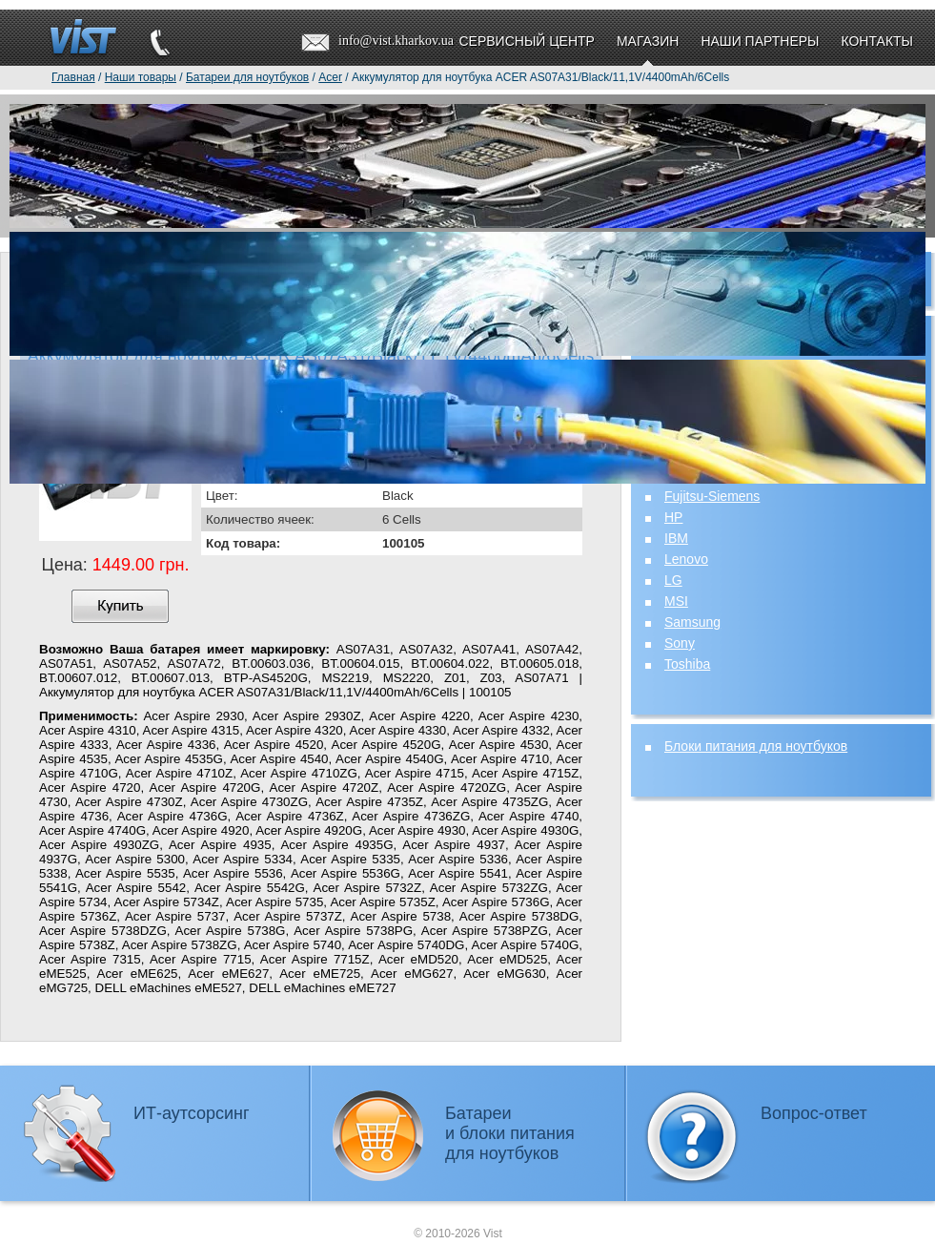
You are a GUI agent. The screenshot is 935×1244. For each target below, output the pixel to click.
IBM (676, 538)
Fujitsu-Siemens (712, 496)
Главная (73, 77)
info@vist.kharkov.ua (396, 40)
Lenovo (686, 559)
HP (673, 517)
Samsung (692, 622)
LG (673, 580)
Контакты (877, 41)
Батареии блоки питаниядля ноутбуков (510, 1133)
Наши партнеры (760, 41)
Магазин (648, 41)
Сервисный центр (526, 41)
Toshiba (687, 664)
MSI (676, 601)
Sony (679, 643)
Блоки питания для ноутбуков (755, 746)
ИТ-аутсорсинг (191, 1113)
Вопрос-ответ (814, 1113)
